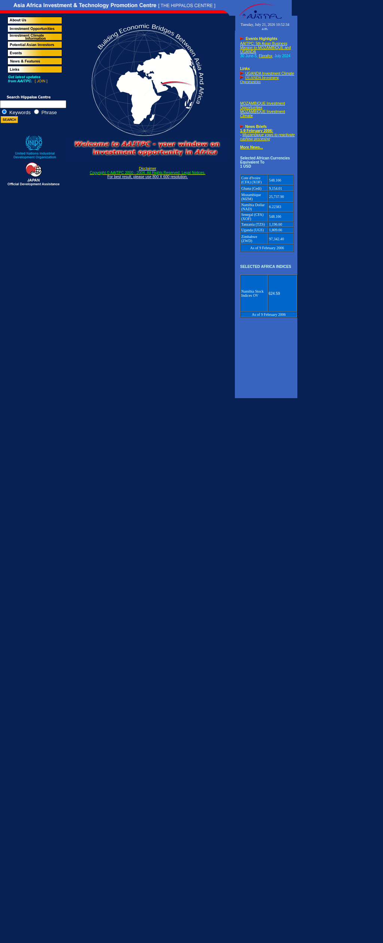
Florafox (265, 56)
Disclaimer (147, 173)
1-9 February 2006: (256, 131)
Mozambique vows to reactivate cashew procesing (267, 137)
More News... (251, 147)
